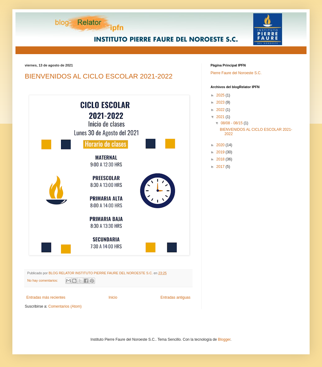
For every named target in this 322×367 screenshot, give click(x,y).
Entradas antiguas (175, 297)
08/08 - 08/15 (232, 123)
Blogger (224, 339)
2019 (221, 152)
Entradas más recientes (45, 297)
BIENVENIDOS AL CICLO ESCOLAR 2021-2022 (98, 76)
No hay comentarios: (43, 280)
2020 (221, 145)
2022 (221, 110)
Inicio (113, 297)
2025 (221, 95)
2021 (221, 117)
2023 (221, 102)
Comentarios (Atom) (64, 306)
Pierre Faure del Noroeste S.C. (236, 73)
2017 (221, 166)
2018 (221, 159)
